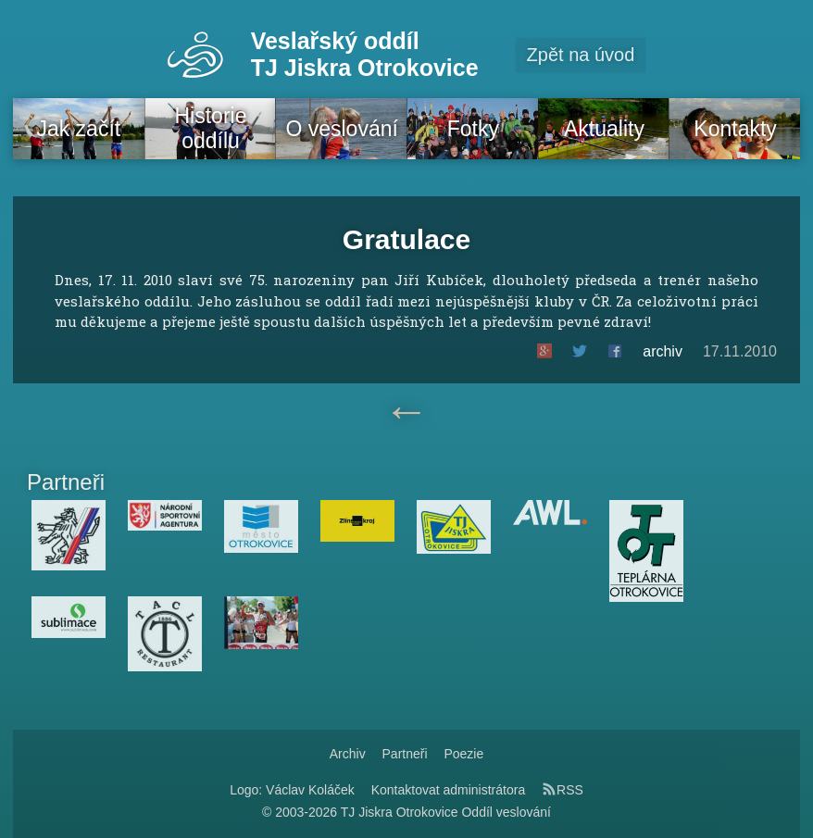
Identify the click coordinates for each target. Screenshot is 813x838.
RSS (562, 789)
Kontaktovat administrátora (448, 789)
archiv (662, 351)
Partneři (405, 753)
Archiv (348, 753)
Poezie (463, 753)
